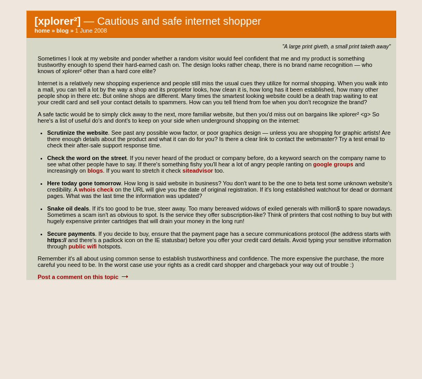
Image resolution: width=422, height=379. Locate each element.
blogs (95, 170)
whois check (96, 189)
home (42, 30)
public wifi (82, 246)
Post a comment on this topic (84, 277)
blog (62, 30)
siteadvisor (197, 170)
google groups (333, 164)
